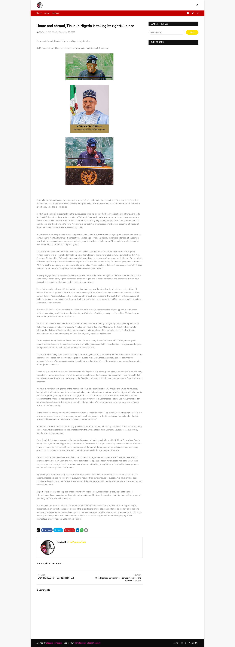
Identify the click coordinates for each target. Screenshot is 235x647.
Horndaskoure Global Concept (87, 643)
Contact (55, 13)
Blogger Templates (54, 643)
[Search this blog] (166, 32)
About (47, 13)
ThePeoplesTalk (45, 32)
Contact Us (193, 643)
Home (39, 13)
